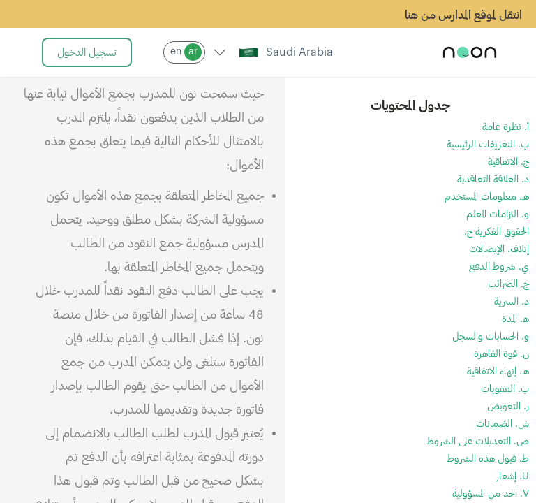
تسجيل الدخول (87, 53)
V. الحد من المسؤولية (490, 494)
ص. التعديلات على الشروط (478, 441)
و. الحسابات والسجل (490, 337)
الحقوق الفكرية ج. (496, 232)
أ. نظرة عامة (505, 127)
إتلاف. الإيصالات (499, 249)
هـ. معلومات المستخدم (487, 197)
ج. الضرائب (508, 284)
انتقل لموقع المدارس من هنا (463, 15)
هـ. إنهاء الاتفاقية (498, 372)
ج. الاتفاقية (508, 162)
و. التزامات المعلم (497, 214)
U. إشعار (512, 476)
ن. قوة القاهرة (501, 354)
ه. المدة (515, 319)
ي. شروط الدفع (499, 267)
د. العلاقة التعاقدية (493, 179)
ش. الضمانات (502, 424)
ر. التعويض (508, 406)
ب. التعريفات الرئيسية (488, 145)
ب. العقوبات (505, 389)
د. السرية (511, 302)
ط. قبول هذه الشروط (488, 459)
